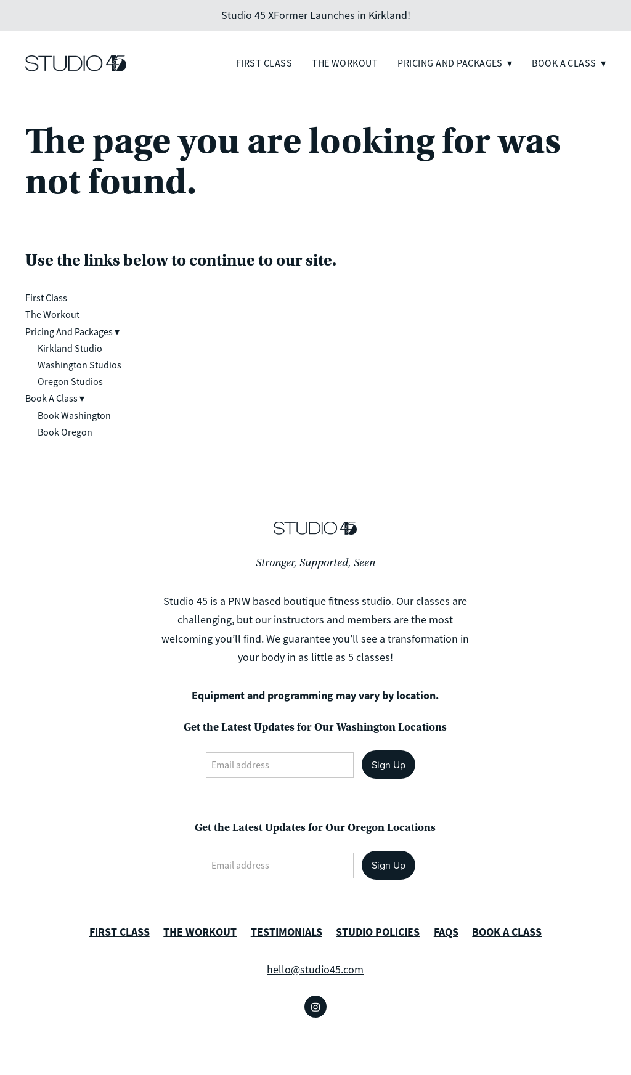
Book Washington (74, 416)
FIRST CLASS (119, 932)
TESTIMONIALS (286, 932)
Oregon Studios (70, 382)
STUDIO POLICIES (378, 932)
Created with (315, 1056)
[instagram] (315, 1007)
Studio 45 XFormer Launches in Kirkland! (315, 15)
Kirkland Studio (70, 349)
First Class (264, 63)
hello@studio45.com (315, 969)
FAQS (446, 932)
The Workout (345, 63)
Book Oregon (65, 432)
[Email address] (280, 765)
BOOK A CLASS (507, 932)
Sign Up (388, 764)
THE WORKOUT (200, 932)
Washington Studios (79, 365)
